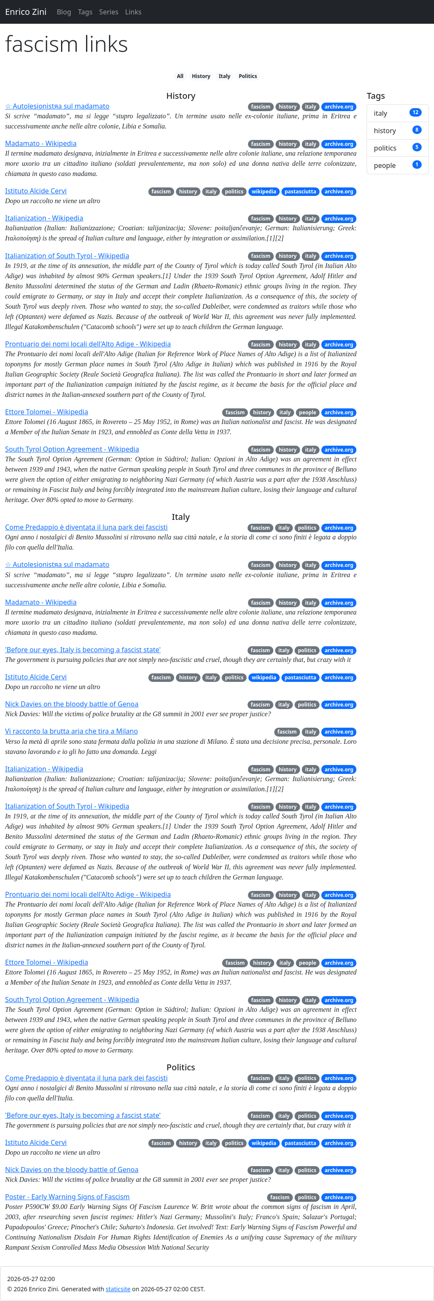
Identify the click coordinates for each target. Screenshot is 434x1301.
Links (133, 12)
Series (108, 12)
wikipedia (264, 191)
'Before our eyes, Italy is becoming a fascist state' (83, 649)
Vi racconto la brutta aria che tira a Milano (71, 731)
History (201, 76)
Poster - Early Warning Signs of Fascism (67, 1196)
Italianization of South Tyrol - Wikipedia (67, 255)
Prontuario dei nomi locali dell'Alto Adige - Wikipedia (88, 344)
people (308, 412)
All (180, 76)
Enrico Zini (26, 11)
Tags (85, 12)
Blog (64, 12)
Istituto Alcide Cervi (36, 190)
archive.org (339, 106)
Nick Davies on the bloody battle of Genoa (72, 704)
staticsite (118, 1289)
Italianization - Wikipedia (44, 218)
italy (310, 106)
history (288, 106)
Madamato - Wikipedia (41, 143)
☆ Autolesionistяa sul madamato (57, 106)
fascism (260, 106)
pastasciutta (300, 191)
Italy (225, 76)
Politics (248, 76)
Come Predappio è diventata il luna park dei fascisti (86, 527)
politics (234, 191)
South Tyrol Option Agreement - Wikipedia (72, 449)
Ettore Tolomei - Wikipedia (46, 411)
